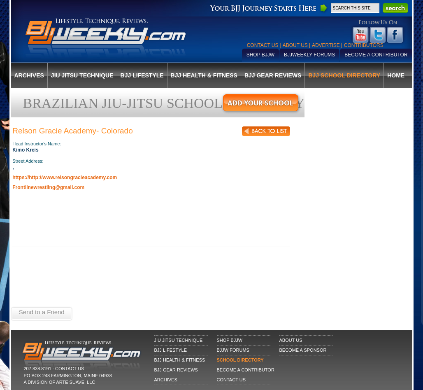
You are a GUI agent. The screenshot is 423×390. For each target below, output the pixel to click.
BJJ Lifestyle (142, 75)
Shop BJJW (260, 55)
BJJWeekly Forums (309, 55)
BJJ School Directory (344, 75)
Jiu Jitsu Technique (82, 75)
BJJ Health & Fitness (204, 75)
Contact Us (263, 45)
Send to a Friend (42, 311)
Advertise (326, 45)
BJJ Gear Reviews (272, 75)
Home (395, 75)
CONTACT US (69, 368)
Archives (29, 75)
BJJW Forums (233, 350)
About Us (295, 45)
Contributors (363, 45)
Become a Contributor (375, 55)
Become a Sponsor (303, 350)
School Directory (240, 359)
